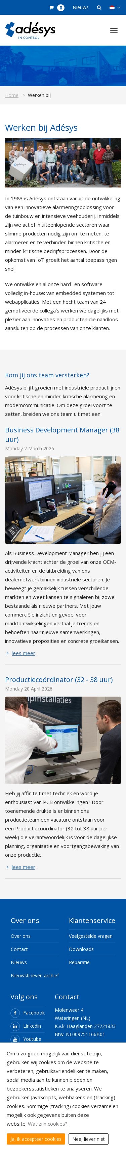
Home (11, 95)
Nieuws (81, 7)
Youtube (25, 1039)
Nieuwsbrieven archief (35, 975)
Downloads (81, 949)
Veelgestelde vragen (91, 936)
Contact (19, 949)
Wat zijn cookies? (48, 1123)
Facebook (27, 1012)
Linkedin (25, 1026)
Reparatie (79, 962)
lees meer (20, 653)
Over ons (21, 936)
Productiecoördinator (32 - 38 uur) (59, 679)
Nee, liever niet (88, 1139)
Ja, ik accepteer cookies (35, 1139)
